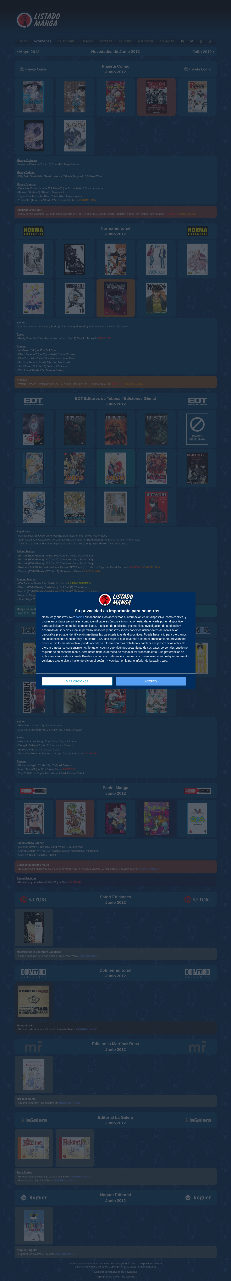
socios (80, 617)
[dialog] (116, 640)
